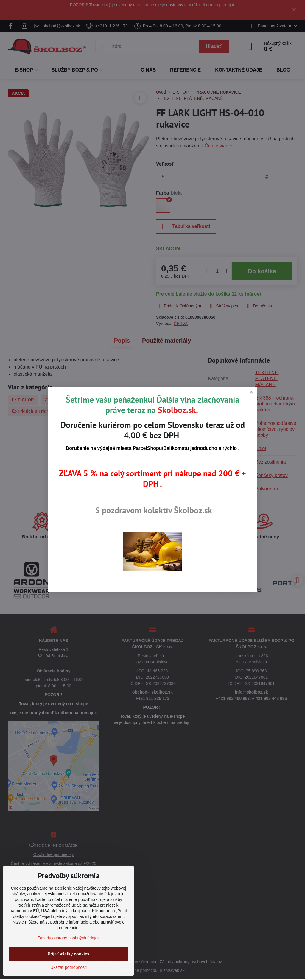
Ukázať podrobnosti (68, 967)
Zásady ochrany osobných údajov (69, 938)
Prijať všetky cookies (69, 954)
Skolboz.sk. (177, 409)
